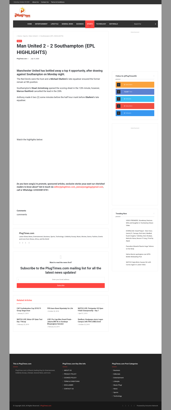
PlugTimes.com (22, 59)
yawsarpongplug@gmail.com (89, 187)
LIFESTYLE (54, 24)
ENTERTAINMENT (41, 24)
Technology (117, 396)
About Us (35, 2)
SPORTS (90, 24)
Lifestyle (116, 381)
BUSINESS (80, 24)
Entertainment (118, 378)
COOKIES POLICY (70, 378)
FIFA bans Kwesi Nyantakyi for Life (60, 308)
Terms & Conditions (57, 2)
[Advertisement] (110, 12)
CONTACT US (69, 389)
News (115, 389)
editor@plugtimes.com (64, 187)
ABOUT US (68, 370)
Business (116, 370)
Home (19, 36)
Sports (25, 36)
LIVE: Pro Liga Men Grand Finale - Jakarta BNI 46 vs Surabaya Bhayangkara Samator (59, 321)
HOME (29, 24)
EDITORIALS (113, 24)
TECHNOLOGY (101, 24)
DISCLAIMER (68, 385)
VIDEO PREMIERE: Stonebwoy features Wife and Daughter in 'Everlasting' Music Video (139, 223)
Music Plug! (117, 385)
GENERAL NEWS (67, 24)
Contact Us (45, 2)
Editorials (116, 374)
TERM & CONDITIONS (72, 381)
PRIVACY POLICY (70, 374)
